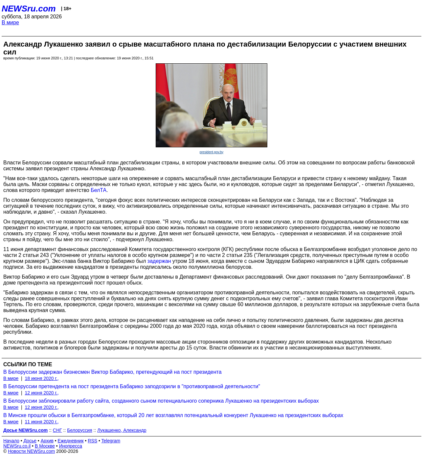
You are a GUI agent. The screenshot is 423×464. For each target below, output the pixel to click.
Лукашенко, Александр (121, 430)
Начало (11, 440)
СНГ (57, 430)
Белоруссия (79, 430)
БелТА (98, 190)
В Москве (45, 446)
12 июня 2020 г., (41, 392)
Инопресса (70, 446)
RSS (92, 440)
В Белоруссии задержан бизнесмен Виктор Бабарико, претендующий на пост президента (112, 372)
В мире (10, 22)
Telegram (111, 440)
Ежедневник (71, 440)
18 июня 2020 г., (41, 378)
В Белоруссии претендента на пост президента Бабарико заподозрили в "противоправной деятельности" (131, 386)
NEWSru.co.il (17, 446)
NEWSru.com (29, 8)
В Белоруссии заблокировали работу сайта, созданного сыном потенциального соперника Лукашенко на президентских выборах (161, 401)
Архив (47, 440)
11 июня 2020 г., (41, 421)
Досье (29, 440)
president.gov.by (212, 152)
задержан (159, 261)
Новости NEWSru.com (31, 451)
